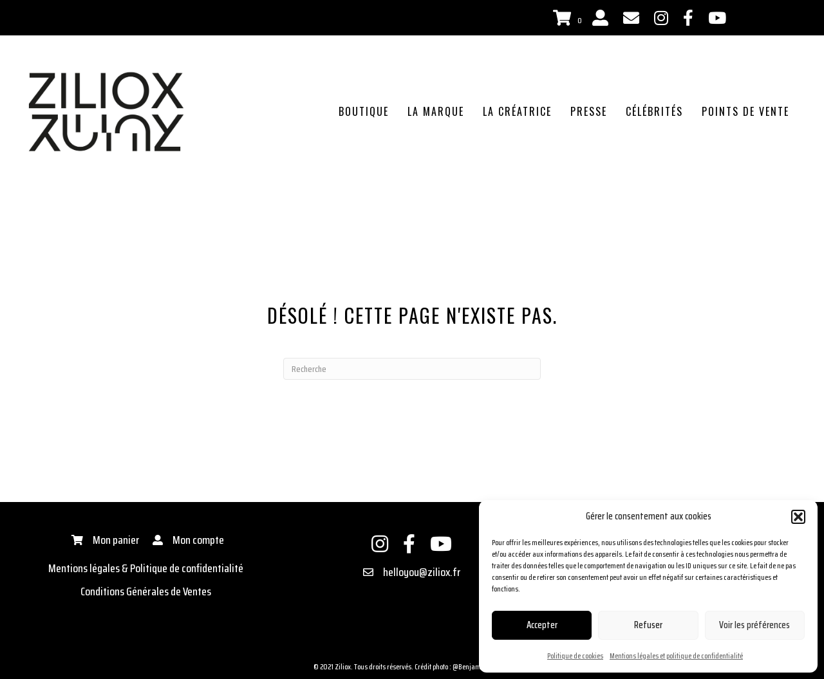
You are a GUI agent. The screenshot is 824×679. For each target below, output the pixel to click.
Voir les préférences (754, 625)
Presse (588, 111)
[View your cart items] (569, 19)
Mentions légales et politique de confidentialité (676, 655)
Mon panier (116, 540)
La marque (435, 111)
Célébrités (654, 111)
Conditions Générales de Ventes (145, 591)
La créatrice (517, 111)
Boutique (364, 111)
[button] (798, 516)
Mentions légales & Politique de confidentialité (145, 568)
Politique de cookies (575, 655)
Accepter (542, 625)
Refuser (648, 625)
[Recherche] (412, 369)
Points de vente (745, 111)
